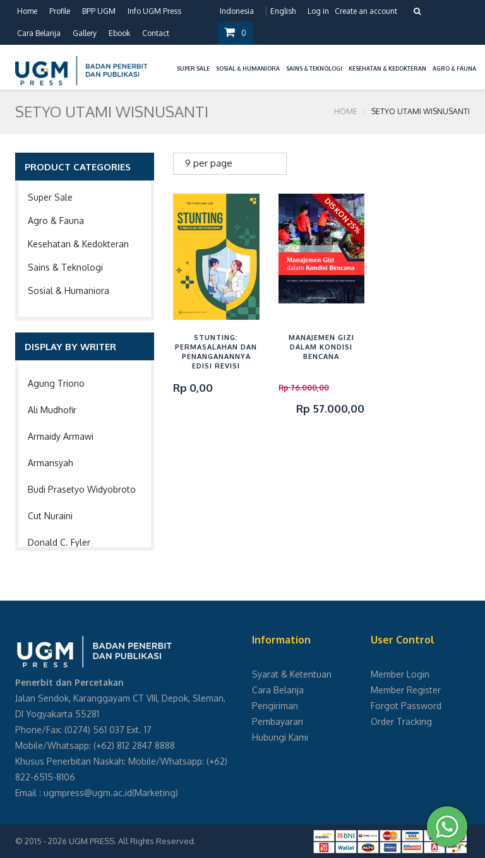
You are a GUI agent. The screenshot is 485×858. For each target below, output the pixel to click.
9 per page (208, 163)
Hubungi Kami (280, 737)
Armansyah (50, 462)
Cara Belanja (39, 33)
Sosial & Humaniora (68, 290)
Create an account (366, 11)
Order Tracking (401, 721)
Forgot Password (406, 705)
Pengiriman (275, 705)
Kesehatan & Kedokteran (78, 243)
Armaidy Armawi (60, 436)
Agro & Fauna (56, 220)
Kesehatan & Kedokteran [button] (387, 68)
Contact (155, 33)
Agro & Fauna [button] (454, 68)
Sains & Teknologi (65, 267)
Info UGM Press (154, 11)
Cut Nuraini (50, 515)
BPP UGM (99, 11)
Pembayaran (277, 721)
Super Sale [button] (193, 68)
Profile (59, 11)
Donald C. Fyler (59, 542)
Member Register (406, 690)
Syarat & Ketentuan (292, 674)
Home (27, 11)
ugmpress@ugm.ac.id (88, 792)
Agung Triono (56, 383)
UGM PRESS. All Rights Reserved (131, 841)
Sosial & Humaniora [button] (248, 68)
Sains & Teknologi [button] (314, 68)
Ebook (119, 33)
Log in (318, 11)
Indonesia (237, 11)
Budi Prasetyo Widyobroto (82, 489)
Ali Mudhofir (52, 409)
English (283, 11)
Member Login (400, 674)
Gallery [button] (85, 33)
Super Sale (50, 197)
